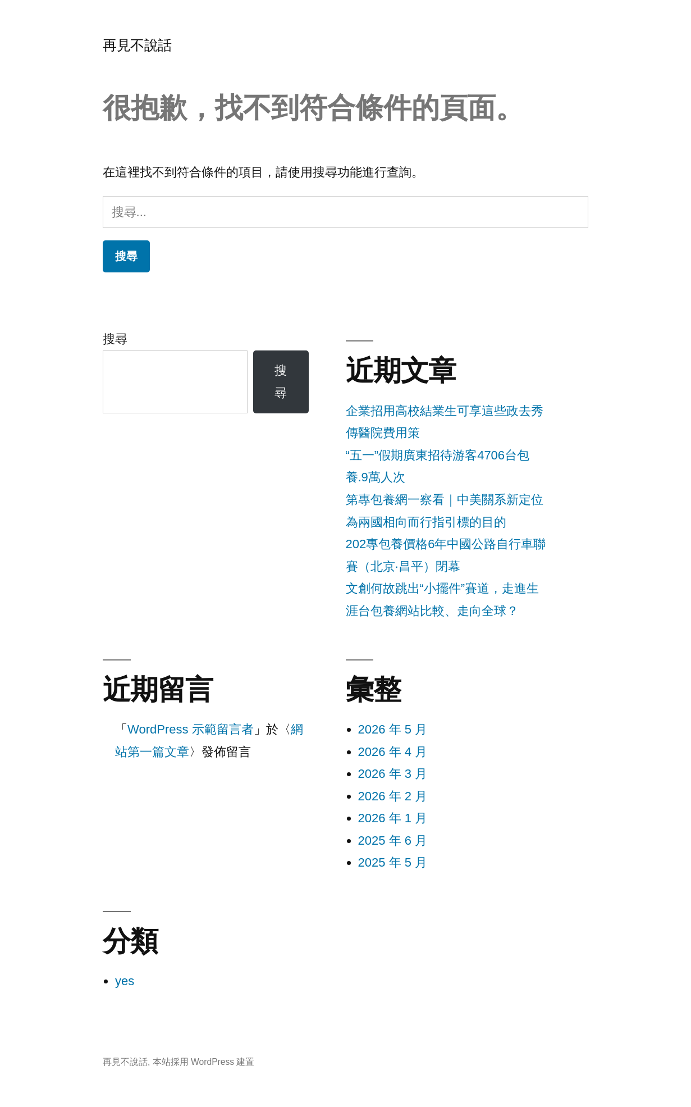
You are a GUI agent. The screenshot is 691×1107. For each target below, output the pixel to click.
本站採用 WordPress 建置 (204, 1062)
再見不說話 (137, 45)
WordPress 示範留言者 (190, 729)
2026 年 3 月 (393, 774)
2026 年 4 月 (393, 752)
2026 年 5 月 (393, 729)
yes (124, 981)
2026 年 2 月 (393, 796)
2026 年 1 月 (393, 818)
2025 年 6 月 (393, 840)
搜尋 (115, 339)
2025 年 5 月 (393, 862)
